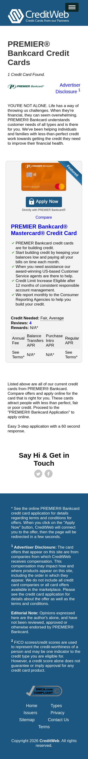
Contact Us (58, 719)
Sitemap (27, 719)
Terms (44, 726)
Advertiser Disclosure (68, 88)
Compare (44, 217)
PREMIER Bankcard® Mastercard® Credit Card (44, 229)
